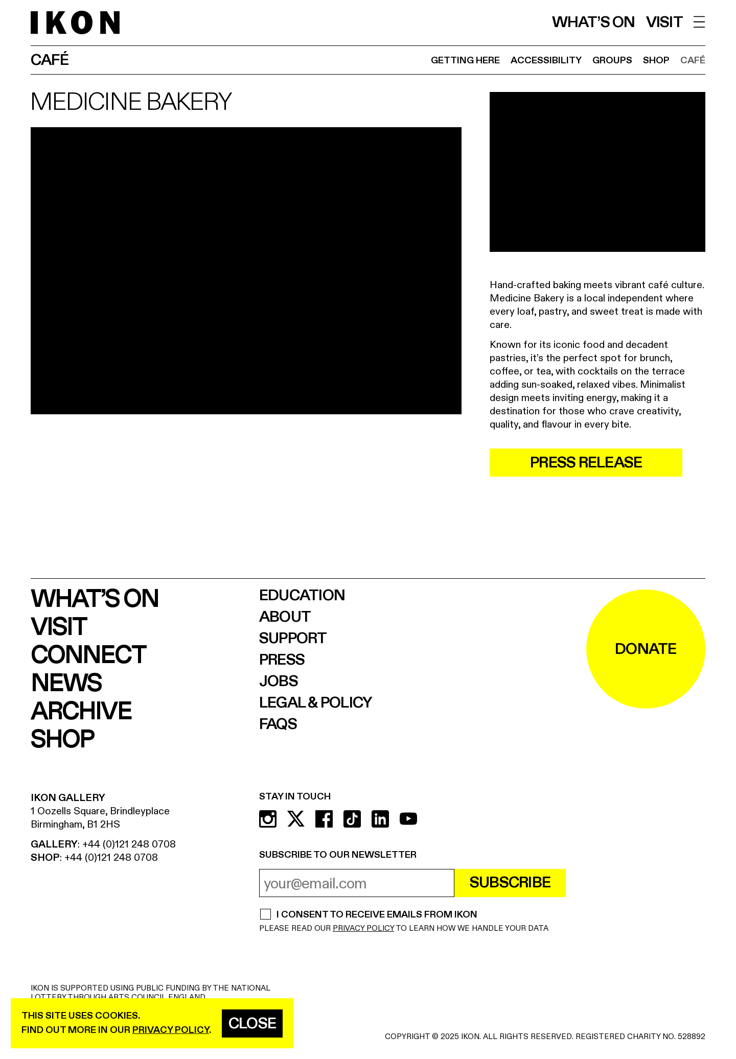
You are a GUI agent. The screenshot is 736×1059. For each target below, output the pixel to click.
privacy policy (170, 1030)
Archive (81, 711)
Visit (664, 22)
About (285, 617)
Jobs (278, 681)
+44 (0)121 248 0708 (129, 844)
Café (692, 60)
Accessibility (546, 60)
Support (293, 638)
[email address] (356, 883)
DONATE (646, 649)
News (66, 683)
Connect (88, 655)
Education (302, 595)
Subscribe (510, 882)
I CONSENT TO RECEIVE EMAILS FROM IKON (376, 915)
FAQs (278, 724)
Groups (612, 60)
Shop (656, 60)
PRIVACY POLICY (363, 928)
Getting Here (465, 60)
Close (252, 1023)
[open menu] (699, 22)
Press (282, 660)
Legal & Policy (316, 703)
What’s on (593, 22)
